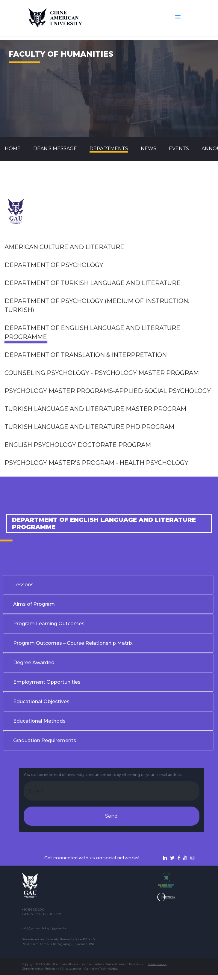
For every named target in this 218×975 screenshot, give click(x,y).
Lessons (23, 584)
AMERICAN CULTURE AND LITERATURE (64, 247)
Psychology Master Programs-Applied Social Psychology (107, 390)
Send (111, 816)
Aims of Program (34, 604)
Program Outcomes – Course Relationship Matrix (73, 643)
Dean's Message (55, 148)
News (148, 148)
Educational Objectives (41, 701)
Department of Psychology (53, 265)
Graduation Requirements (44, 740)
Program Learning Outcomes (48, 623)
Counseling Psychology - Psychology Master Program (101, 372)
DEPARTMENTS (109, 148)
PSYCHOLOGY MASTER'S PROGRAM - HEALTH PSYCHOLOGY (96, 462)
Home (13, 148)
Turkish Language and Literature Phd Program (89, 426)
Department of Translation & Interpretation (85, 354)
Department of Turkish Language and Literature (92, 283)
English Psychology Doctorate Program (77, 444)
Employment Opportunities (47, 682)
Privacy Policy (157, 964)
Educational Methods (39, 721)
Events (179, 148)
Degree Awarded (33, 662)
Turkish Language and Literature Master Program (95, 408)
